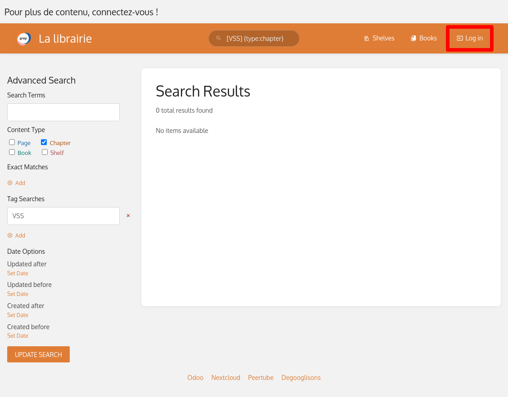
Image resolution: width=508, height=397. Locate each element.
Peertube (261, 377)
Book (21, 152)
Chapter (56, 142)
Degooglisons (300, 377)
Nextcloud (225, 377)
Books (423, 38)
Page (20, 142)
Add (16, 183)
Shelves (379, 38)
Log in (470, 38)
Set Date (17, 273)
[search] (254, 38)
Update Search (38, 354)
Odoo (195, 377)
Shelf (53, 152)
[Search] (219, 38)
